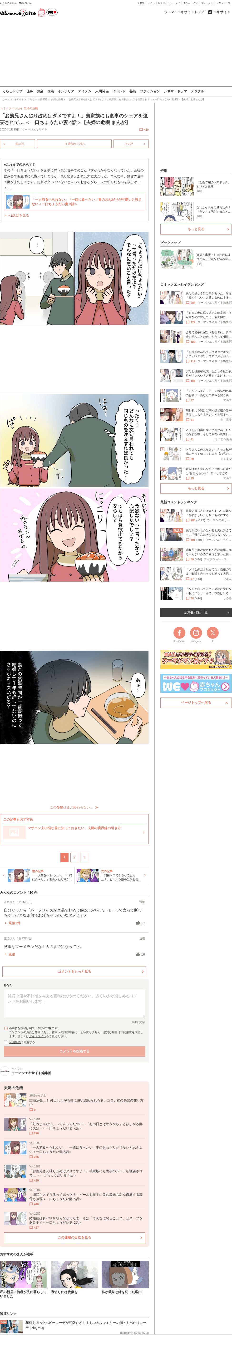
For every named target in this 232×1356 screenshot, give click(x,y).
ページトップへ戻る (196, 702)
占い (195, 3)
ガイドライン (37, 1036)
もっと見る (196, 229)
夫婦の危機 (31, 108)
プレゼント (207, 3)
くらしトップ (12, 91)
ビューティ (174, 3)
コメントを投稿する (74, 1051)
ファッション (150, 91)
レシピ (161, 3)
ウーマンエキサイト (34, 129)
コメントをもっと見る (74, 971)
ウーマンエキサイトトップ (184, 12)
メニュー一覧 (223, 3)
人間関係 (102, 91)
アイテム (84, 91)
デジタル (197, 91)
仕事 (29, 91)
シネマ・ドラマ (175, 91)
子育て (141, 3)
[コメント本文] (74, 1003)
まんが (186, 3)
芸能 (132, 91)
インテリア (66, 91)
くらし (151, 3)
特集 (163, 170)
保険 (50, 91)
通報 (142, 901)
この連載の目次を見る (74, 1237)
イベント (119, 91)
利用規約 (15, 1042)
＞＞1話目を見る (16, 215)
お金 (40, 91)
